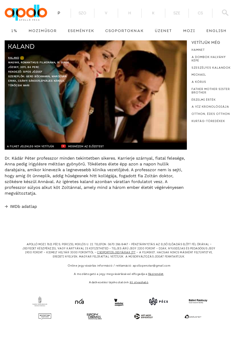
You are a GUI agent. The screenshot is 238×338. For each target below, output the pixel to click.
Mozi (189, 31)
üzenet (163, 31)
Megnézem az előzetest (95, 146)
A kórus (199, 82)
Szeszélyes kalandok (211, 68)
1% (14, 31)
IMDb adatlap (21, 206)
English (216, 31)
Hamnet (198, 50)
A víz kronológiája (210, 107)
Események (81, 31)
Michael (199, 75)
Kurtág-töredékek (208, 121)
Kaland (13, 57)
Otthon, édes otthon (211, 114)
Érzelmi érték (204, 100)
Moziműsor (43, 31)
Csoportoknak (124, 31)
